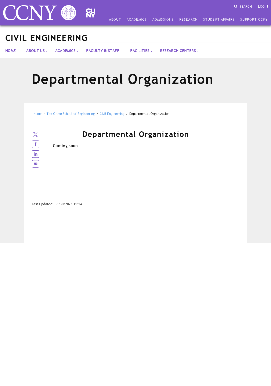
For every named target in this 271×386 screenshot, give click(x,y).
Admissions (163, 19)
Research (188, 19)
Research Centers (178, 50)
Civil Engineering (112, 114)
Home (10, 50)
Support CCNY (254, 19)
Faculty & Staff (103, 50)
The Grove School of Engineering (71, 114)
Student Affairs (219, 19)
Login (263, 6)
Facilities (139, 50)
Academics (137, 19)
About (115, 19)
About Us (35, 50)
